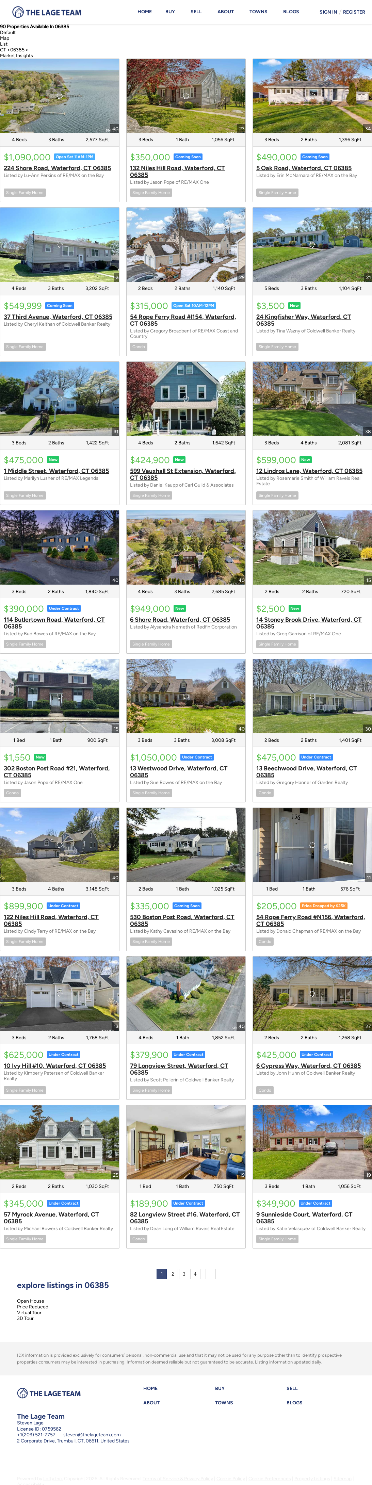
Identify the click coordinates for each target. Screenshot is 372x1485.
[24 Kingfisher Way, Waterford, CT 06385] (312, 245)
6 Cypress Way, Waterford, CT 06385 (308, 1066)
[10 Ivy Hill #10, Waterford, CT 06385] (59, 994)
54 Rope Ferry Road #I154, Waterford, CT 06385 (183, 320)
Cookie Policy (230, 1479)
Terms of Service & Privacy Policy (178, 1479)
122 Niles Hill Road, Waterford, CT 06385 (51, 920)
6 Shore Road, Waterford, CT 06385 (180, 619)
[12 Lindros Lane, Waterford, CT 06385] (312, 399)
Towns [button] (258, 12)
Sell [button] (196, 12)
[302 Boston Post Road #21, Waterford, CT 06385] (59, 696)
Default (8, 32)
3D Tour (25, 1318)
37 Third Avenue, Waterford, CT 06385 (58, 317)
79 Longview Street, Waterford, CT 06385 (179, 1069)
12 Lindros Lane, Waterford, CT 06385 (309, 471)
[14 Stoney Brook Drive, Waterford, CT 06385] (312, 547)
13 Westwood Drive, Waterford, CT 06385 (179, 772)
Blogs (291, 12)
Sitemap (343, 1479)
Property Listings (312, 1479)
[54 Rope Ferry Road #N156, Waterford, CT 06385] (312, 845)
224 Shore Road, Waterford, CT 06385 (57, 168)
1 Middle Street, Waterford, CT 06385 (56, 471)
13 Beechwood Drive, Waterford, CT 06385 (306, 772)
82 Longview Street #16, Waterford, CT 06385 (185, 1218)
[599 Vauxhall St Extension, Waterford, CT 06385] (186, 399)
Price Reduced (32, 1307)
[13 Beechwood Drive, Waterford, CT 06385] (312, 696)
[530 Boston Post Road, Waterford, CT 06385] (186, 845)
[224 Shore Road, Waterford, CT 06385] (59, 96)
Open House (30, 1301)
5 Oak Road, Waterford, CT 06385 (304, 168)
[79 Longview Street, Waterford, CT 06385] (186, 994)
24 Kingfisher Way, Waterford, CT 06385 (303, 320)
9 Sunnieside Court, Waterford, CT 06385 (304, 1218)
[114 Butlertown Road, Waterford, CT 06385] (59, 547)
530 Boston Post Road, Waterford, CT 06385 (182, 920)
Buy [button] (170, 12)
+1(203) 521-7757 (36, 1435)
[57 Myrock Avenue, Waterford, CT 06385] (59, 1142)
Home (145, 12)
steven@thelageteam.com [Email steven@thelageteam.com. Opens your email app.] (92, 1435)
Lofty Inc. (53, 1479)
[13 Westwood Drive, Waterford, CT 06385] (186, 696)
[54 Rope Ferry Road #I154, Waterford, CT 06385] (186, 245)
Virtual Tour (29, 1313)
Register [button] (354, 12)
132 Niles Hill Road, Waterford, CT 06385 (177, 171)
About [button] (225, 12)
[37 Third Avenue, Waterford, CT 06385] (59, 245)
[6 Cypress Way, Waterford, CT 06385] (312, 994)
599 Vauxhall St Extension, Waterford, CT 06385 (183, 474)
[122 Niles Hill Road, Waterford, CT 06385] (59, 845)
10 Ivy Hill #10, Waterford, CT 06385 (55, 1066)
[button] (152, 1390)
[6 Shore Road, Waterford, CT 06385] (186, 547)
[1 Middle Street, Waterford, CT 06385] (59, 399)
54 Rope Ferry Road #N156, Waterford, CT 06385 (310, 920)
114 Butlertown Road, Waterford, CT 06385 (54, 623)
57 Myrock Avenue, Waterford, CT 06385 (51, 1218)
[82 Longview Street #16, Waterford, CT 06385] (186, 1142)
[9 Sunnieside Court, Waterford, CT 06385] (312, 1142)
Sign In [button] (328, 12)
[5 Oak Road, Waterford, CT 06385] (312, 96)
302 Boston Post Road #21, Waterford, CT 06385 (57, 772)
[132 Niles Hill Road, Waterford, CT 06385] (186, 96)
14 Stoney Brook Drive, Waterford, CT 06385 (309, 623)
